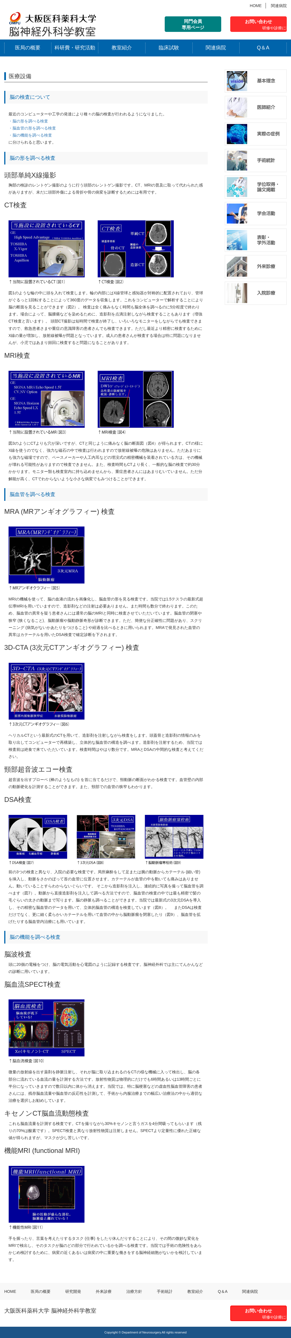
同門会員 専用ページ (193, 24)
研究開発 (73, 1291)
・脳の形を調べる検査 (28, 121)
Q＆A (263, 48)
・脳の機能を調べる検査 (30, 135)
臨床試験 (169, 48)
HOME (256, 5)
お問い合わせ (266, 25)
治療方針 (134, 1291)
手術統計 (165, 1291)
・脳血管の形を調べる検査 (32, 128)
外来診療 (104, 1291)
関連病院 (279, 5)
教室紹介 (122, 48)
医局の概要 (27, 48)
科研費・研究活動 (75, 48)
